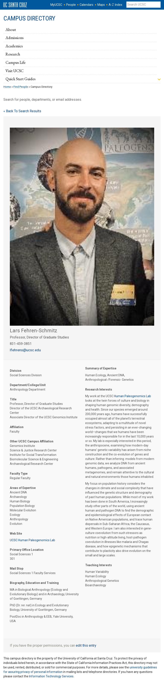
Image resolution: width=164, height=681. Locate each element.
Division (15, 370)
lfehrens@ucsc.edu (25, 350)
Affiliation (16, 427)
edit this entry (86, 645)
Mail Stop (16, 568)
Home (7, 86)
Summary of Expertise (100, 368)
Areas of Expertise (23, 488)
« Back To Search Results (22, 111)
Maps (101, 5)
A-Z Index (115, 5)
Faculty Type (19, 473)
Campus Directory (29, 18)
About (11, 29)
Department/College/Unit (28, 385)
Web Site (16, 533)
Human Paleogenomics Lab (132, 396)
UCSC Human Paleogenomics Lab (32, 540)
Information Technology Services (51, 676)
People (71, 5)
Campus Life (16, 62)
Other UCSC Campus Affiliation (31, 441)
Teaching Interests (98, 565)
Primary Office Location (27, 549)
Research (13, 54)
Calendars (86, 5)
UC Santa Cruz (15, 4)
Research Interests (98, 389)
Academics (14, 45)
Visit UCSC (14, 70)
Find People (20, 86)
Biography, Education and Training (34, 583)
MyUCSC (56, 5)
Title (13, 399)
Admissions (14, 37)
